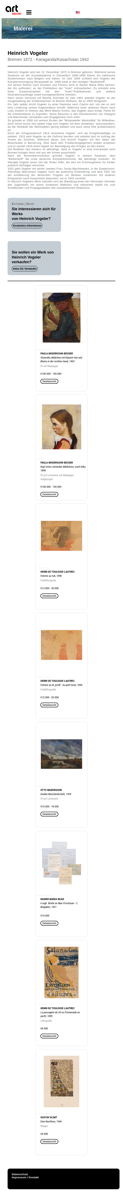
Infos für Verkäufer (25, 268)
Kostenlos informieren (27, 225)
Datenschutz (20, 1174)
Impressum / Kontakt (25, 1177)
